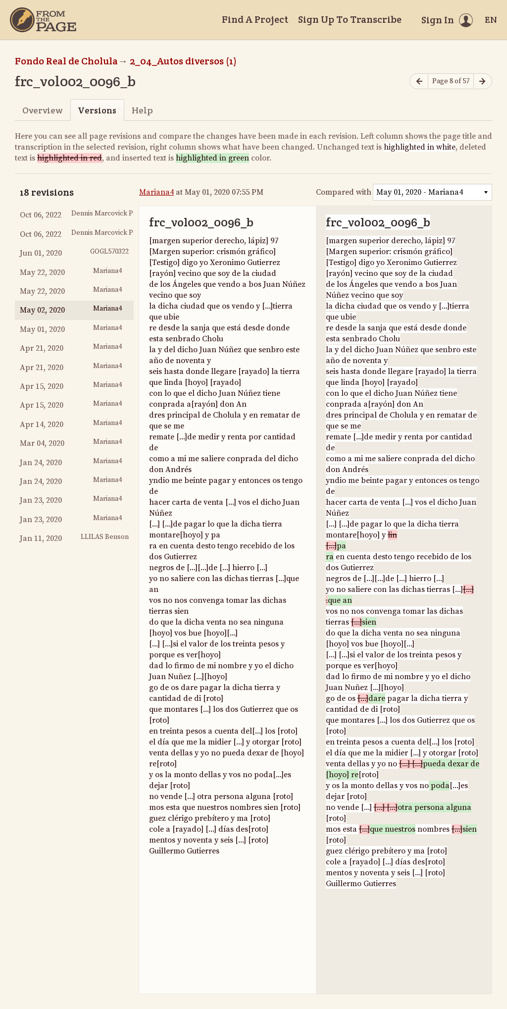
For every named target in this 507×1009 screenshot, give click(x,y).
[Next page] (482, 81)
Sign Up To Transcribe (350, 19)
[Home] (43, 19)
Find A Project (255, 19)
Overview (42, 110)
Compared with (343, 192)
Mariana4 (156, 192)
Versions (97, 110)
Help (142, 110)
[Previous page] (418, 81)
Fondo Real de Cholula (66, 60)
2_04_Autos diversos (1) (183, 60)
